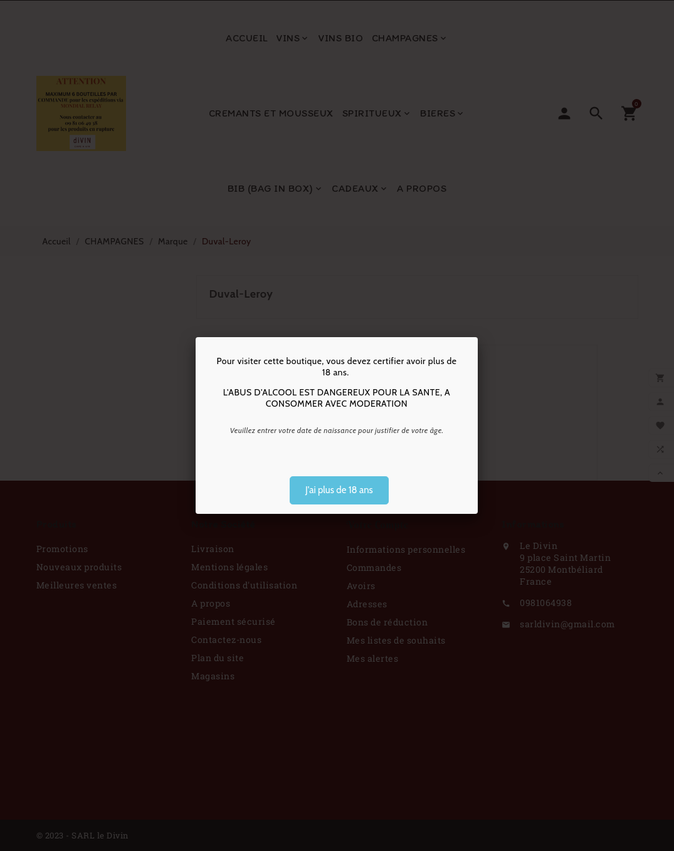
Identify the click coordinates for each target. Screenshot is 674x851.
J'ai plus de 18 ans (339, 490)
